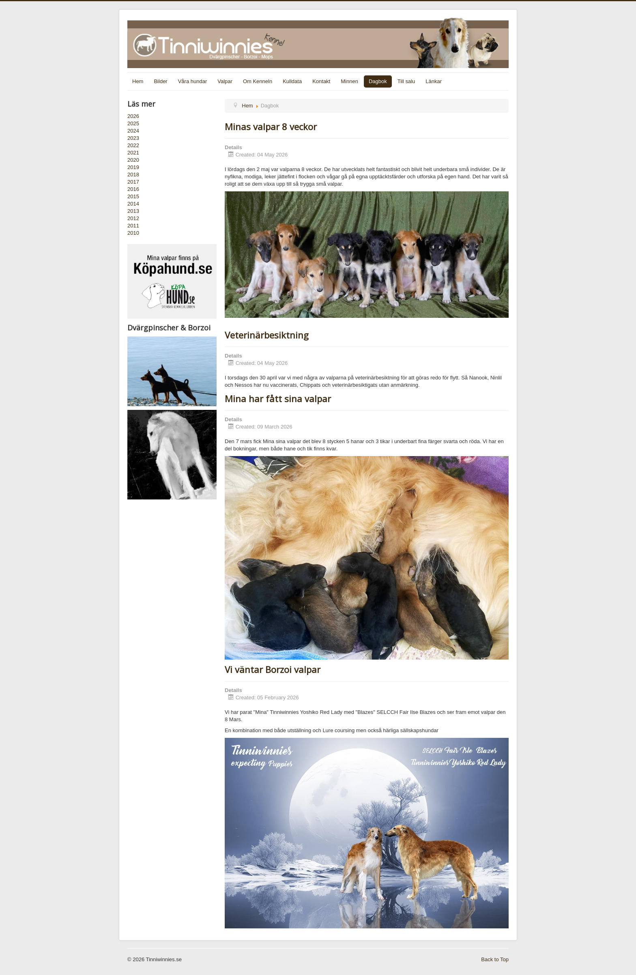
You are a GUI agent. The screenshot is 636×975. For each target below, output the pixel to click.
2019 (133, 167)
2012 (133, 218)
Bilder (160, 81)
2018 (133, 174)
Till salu (406, 81)
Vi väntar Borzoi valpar (272, 669)
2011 (133, 226)
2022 (133, 145)
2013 (133, 211)
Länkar (433, 81)
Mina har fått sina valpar (278, 398)
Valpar (224, 81)
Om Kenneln (257, 81)
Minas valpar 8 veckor (271, 126)
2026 (133, 116)
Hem (137, 81)
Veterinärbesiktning (267, 335)
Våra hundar (192, 81)
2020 (133, 160)
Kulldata (292, 81)
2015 (133, 196)
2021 (133, 153)
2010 (133, 233)
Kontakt (321, 81)
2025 (133, 123)
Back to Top (495, 959)
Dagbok (378, 81)
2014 (133, 204)
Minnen (349, 81)
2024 (133, 131)
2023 (133, 138)
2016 (133, 189)
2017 (133, 182)
